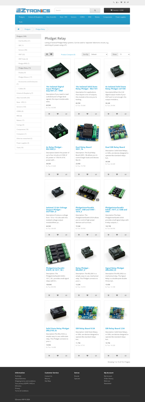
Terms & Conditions (21, 391)
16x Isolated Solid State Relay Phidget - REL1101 (87, 87)
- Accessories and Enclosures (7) (27, 83)
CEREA (82, 17)
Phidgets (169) (21, 36)
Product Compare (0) (68, 55)
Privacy (17, 388)
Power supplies (121, 17)
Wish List (107, 381)
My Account (108, 376)
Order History (108, 379)
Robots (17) (20, 120)
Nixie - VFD (63, 17)
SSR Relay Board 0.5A (85, 328)
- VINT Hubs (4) (22, 59)
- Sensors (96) (22, 50)
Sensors (73, 17)
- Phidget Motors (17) (24, 77)
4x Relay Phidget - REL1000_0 (54, 148)
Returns (47, 379)
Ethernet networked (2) (24, 138)
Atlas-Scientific (51, 17)
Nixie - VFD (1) (21, 102)
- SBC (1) (20, 45)
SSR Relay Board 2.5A (115, 328)
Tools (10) (20, 147)
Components (107, 17)
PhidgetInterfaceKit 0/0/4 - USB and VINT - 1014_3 (86, 209)
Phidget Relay (40, 29)
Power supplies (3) (23, 143)
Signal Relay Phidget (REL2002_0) (114, 269)
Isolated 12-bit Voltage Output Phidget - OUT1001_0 (56, 209)
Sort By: (85, 54)
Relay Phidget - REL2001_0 (82, 269)
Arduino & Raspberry (35, 17)
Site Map (48, 381)
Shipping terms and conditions (25, 381)
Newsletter (108, 383)
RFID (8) (19, 116)
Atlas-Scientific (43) (23, 98)
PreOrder (18, 376)
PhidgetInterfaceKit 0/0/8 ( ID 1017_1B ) (55, 269)
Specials (77, 379)
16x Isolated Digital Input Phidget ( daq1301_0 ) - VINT (55, 88)
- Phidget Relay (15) (24, 68)
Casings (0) (20, 125)
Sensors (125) (21, 107)
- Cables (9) (21, 89)
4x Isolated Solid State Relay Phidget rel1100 (115, 87)
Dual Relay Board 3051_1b (84, 148)
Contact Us (48, 376)
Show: (115, 54)
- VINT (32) (21, 54)
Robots (97, 17)
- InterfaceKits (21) (23, 41)
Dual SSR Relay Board (115, 147)
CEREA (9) (20, 111)
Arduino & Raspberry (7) (25, 93)
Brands (76, 376)
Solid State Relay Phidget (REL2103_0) (57, 329)
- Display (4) (21, 73)
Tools (20, 22)
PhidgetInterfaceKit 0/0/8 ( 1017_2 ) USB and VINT (116, 209)
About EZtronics (20, 379)
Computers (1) (21, 134)
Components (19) (22, 129)
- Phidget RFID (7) (23, 63)
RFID (89, 17)
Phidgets (22, 17)
